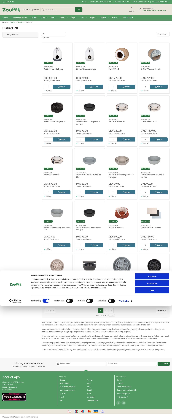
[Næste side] (161, 310)
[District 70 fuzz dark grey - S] (57, 107)
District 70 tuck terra (116, 228)
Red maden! (64, 383)
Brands (20, 22)
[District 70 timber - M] (122, 107)
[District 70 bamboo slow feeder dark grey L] (154, 266)
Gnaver (90, 380)
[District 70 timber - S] (57, 160)
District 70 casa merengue (86, 69)
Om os (84, 2)
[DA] (20, 9)
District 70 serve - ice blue (151, 228)
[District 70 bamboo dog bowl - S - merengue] (122, 160)
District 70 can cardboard (150, 69)
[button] (44, 17)
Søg (79, 9)
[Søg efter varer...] (56, 34)
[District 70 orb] (122, 54)
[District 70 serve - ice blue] (154, 213)
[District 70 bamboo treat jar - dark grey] (89, 266)
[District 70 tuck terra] (122, 213)
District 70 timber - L (148, 122)
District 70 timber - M (117, 122)
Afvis (152, 405)
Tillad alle (152, 391)
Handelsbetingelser (141, 2)
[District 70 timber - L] (154, 107)
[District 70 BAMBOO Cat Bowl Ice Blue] (89, 160)
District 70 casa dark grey (53, 69)
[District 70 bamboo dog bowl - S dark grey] (89, 107)
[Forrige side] (50, 310)
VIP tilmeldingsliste (160, 2)
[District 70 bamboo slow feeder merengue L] (57, 266)
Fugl (89, 383)
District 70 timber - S (51, 175)
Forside (12, 22)
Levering (120, 383)
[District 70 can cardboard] (154, 54)
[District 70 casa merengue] (89, 54)
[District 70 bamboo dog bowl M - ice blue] (154, 160)
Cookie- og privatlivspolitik (100, 2)
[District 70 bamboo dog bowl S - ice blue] (57, 213)
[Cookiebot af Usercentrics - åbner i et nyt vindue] (15, 415)
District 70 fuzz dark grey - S (54, 122)
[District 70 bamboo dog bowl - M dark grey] (89, 213)
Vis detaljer (124, 415)
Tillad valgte (152, 398)
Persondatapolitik (122, 2)
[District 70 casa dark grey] (57, 54)
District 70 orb (114, 69)
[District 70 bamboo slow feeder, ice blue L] (122, 266)
